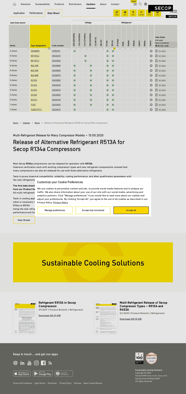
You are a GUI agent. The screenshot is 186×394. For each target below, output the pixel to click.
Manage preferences (55, 210)
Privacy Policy (60, 202)
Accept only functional (93, 210)
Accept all (131, 210)
